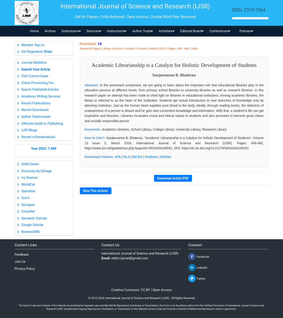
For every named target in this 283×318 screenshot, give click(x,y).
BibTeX (137, 157)
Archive (50, 31)
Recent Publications (35, 103)
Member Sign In (32, 45)
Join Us (20, 262)
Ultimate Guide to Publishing (42, 124)
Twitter (196, 278)
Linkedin (197, 267)
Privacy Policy (25, 269)
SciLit (25, 198)
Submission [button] (71, 31)
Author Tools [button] (142, 31)
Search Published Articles (40, 90)
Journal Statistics (34, 63)
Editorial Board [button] (192, 31)
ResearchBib (30, 232)
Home (34, 31)
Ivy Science (29, 178)
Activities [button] (166, 31)
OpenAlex (28, 191)
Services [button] (93, 31)
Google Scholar (32, 225)
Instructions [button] (116, 31)
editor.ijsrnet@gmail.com (129, 258)
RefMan (165, 157)
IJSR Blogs (29, 130)
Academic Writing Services (40, 96)
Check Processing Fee (37, 83)
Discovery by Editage (36, 171)
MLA (126, 157)
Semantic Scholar (34, 218)
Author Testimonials (36, 117)
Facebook (198, 256)
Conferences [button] (220, 31)
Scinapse (28, 205)
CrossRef (28, 211)
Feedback (22, 255)
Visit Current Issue (34, 76)
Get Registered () (36, 52)
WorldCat (28, 185)
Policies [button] (246, 31)
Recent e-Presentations (38, 137)
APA (118, 157)
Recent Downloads (35, 110)
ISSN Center (30, 164)
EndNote (151, 157)
